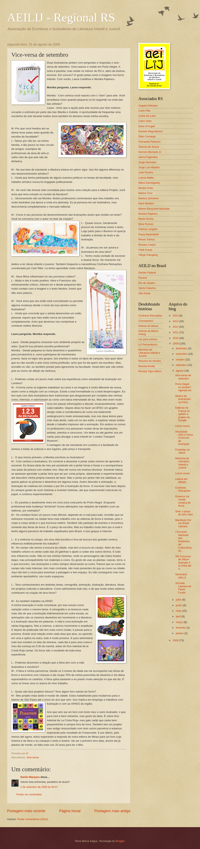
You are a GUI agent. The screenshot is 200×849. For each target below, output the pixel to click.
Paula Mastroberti (148, 234)
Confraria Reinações (150, 315)
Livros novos (182, 425)
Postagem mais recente (26, 811)
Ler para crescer (147, 339)
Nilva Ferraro (145, 224)
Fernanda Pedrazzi (149, 141)
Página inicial (69, 811)
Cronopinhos (145, 320)
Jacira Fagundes (148, 157)
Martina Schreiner (148, 198)
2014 (176, 315)
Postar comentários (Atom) (32, 819)
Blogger (120, 841)
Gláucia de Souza (148, 146)
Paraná (142, 277)
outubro (180, 359)
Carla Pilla (144, 110)
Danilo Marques (30, 777)
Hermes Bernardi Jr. (149, 151)
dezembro (182, 348)
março (180, 622)
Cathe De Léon (147, 115)
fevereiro (181, 627)
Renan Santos (146, 239)
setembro (181, 364)
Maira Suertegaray (149, 182)
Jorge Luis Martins (149, 167)
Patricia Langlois (147, 229)
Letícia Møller (146, 177)
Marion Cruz (145, 193)
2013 (176, 321)
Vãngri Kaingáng (148, 254)
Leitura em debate (181, 480)
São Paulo (144, 293)
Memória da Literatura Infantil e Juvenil (182, 463)
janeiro (180, 633)
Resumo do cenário (149, 360)
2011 (176, 332)
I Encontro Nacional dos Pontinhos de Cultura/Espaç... (183, 541)
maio (179, 610)
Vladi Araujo (145, 249)
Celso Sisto (145, 121)
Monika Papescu (148, 213)
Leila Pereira (145, 172)
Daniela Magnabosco (150, 131)
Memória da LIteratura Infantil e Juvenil (149, 352)
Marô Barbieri (146, 203)
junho (179, 605)
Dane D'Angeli (146, 126)
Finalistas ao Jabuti (182, 451)
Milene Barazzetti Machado (154, 208)
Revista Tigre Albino (149, 371)
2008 (176, 640)
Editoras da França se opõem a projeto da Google (182, 414)
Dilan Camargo (147, 136)
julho (179, 599)
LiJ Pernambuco (147, 344)
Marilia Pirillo (145, 188)
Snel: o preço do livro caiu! (184, 513)
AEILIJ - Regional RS (61, 17)
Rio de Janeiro (146, 282)
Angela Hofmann (148, 105)
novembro (182, 353)
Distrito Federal (147, 272)
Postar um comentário (29, 794)
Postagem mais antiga (112, 811)
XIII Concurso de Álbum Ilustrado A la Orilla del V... (183, 562)
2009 (176, 343)
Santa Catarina (147, 288)
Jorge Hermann (147, 162)
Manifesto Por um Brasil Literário (183, 523)
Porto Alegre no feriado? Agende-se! (183, 387)
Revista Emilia (146, 366)
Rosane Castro (147, 244)
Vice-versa (32, 757)
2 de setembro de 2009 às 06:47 (39, 786)
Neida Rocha (145, 218)
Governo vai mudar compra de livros (183, 501)
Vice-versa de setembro (183, 377)
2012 (176, 326)
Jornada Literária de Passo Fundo (183, 588)
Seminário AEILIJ (181, 576)
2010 (176, 338)
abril (178, 616)
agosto (180, 370)
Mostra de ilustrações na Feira (183, 399)
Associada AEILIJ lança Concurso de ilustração (184, 438)
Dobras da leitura (148, 325)
